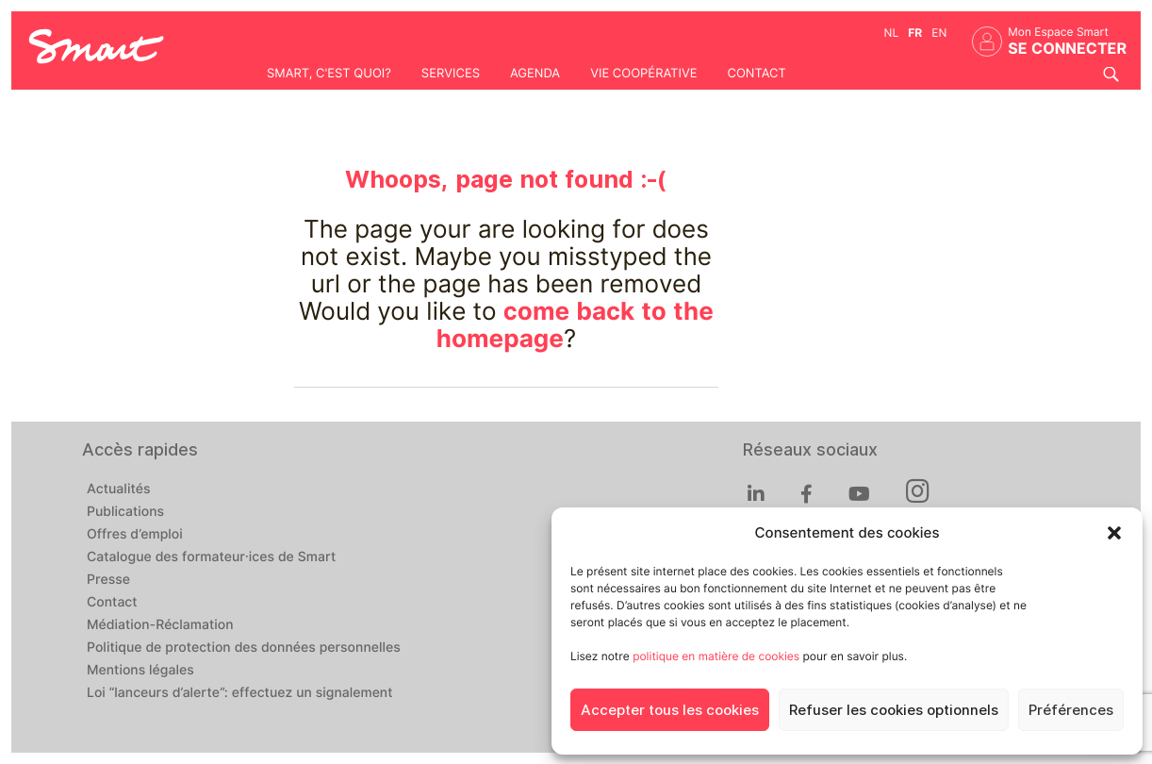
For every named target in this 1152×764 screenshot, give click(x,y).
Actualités (118, 489)
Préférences (1071, 710)
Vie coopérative (643, 73)
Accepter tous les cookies (670, 710)
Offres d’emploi (135, 534)
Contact (756, 73)
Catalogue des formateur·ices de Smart (211, 557)
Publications (125, 512)
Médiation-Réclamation (160, 625)
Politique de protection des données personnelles (244, 648)
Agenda (535, 73)
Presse (108, 580)
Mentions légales (140, 670)
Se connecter (1067, 49)
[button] (1114, 532)
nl (891, 32)
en (938, 32)
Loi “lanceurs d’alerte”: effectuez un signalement (240, 693)
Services (450, 73)
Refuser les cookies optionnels (893, 710)
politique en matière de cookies (716, 656)
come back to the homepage (575, 325)
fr (915, 32)
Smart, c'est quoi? (329, 73)
